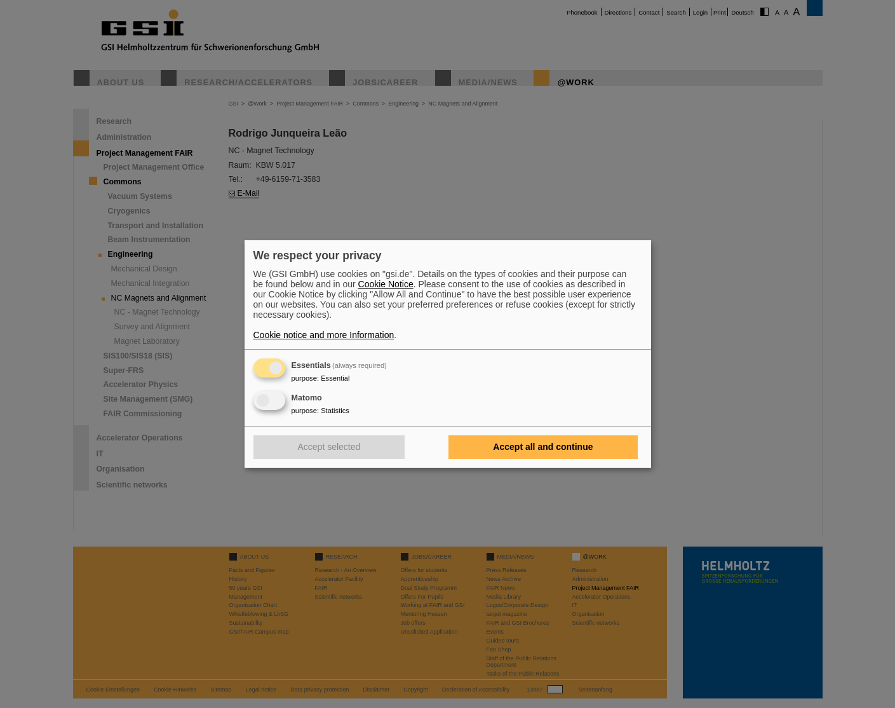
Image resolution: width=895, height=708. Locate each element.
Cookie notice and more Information (323, 335)
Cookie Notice (386, 284)
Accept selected (329, 447)
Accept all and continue (543, 447)
